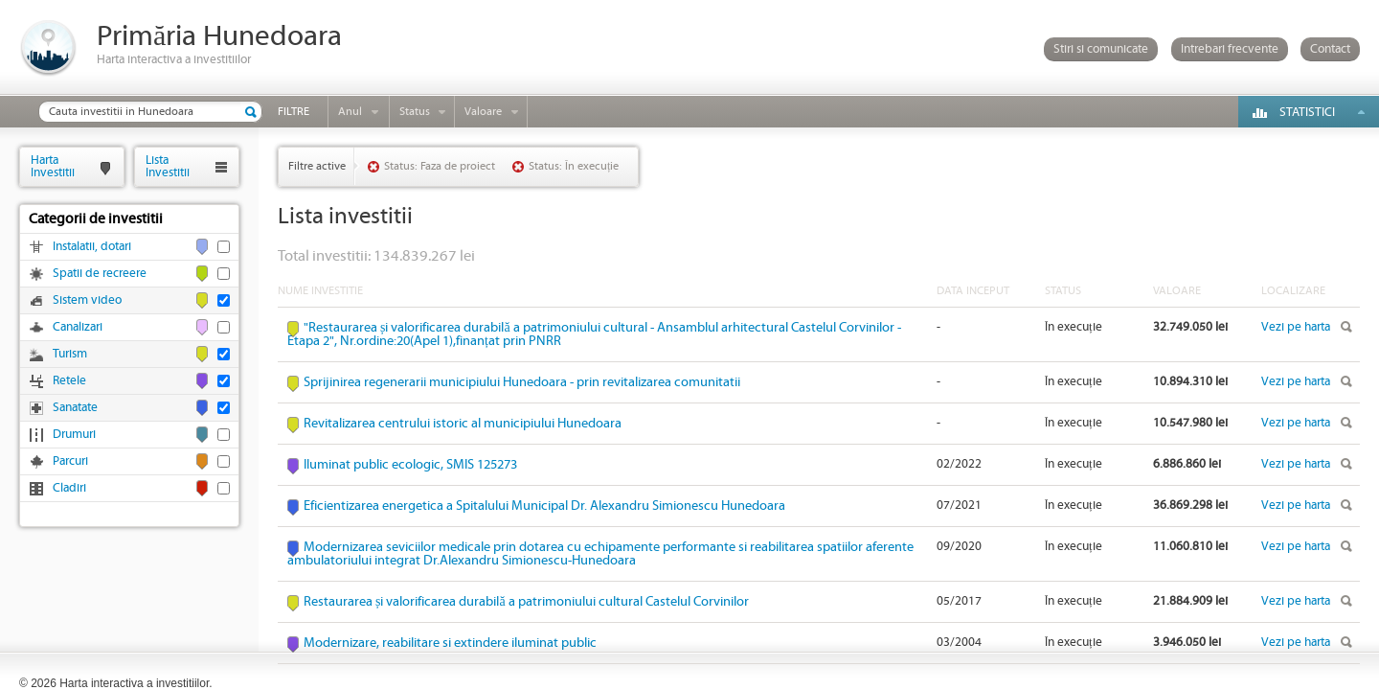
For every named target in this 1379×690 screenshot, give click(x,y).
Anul (350, 111)
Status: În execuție (574, 166)
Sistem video (87, 300)
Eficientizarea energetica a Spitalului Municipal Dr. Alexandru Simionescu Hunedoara (544, 506)
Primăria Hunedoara (219, 37)
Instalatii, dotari (92, 247)
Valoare (483, 111)
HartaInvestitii (53, 166)
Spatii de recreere (100, 273)
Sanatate (75, 408)
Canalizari (77, 327)
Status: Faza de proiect (439, 166)
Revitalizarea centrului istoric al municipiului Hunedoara (463, 423)
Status (414, 111)
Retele (69, 381)
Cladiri (69, 488)
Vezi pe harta (1295, 327)
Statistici (1307, 112)
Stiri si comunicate (1100, 49)
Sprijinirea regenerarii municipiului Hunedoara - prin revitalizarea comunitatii (522, 382)
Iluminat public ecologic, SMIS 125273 (410, 465)
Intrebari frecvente (1229, 49)
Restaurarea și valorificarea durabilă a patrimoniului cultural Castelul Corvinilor (526, 602)
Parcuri (70, 461)
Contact (1330, 49)
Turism (70, 354)
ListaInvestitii (168, 166)
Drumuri (74, 434)
